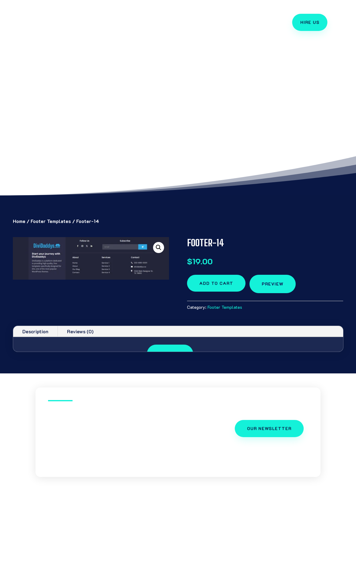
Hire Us (310, 22)
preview (272, 284)
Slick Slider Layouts (195, 561)
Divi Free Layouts (143, 561)
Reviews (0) (80, 331)
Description (35, 331)
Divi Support (177, 27)
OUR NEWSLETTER (269, 428)
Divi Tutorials (98, 561)
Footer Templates (51, 221)
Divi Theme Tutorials (236, 18)
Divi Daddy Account (274, 561)
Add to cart (216, 283)
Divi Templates (111, 18)
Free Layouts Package (170, 18)
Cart (312, 561)
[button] (158, 247)
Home (19, 221)
